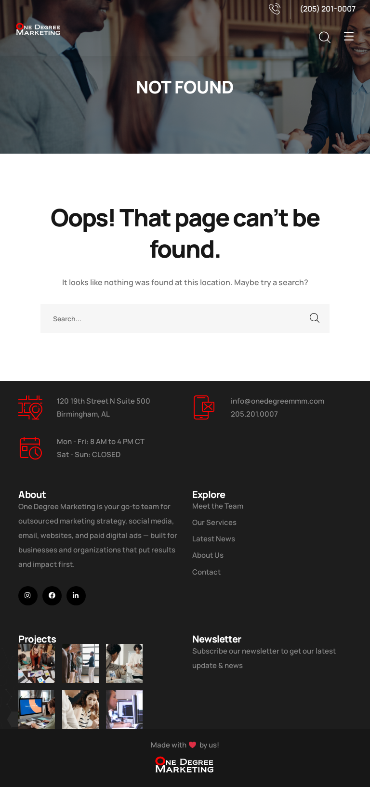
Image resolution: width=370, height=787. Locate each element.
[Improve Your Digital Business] (36, 663)
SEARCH (315, 318)
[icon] (28, 595)
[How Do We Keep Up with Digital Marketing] (36, 714)
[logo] (38, 28)
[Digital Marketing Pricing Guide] (124, 663)
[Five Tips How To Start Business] (80, 663)
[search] (324, 37)
